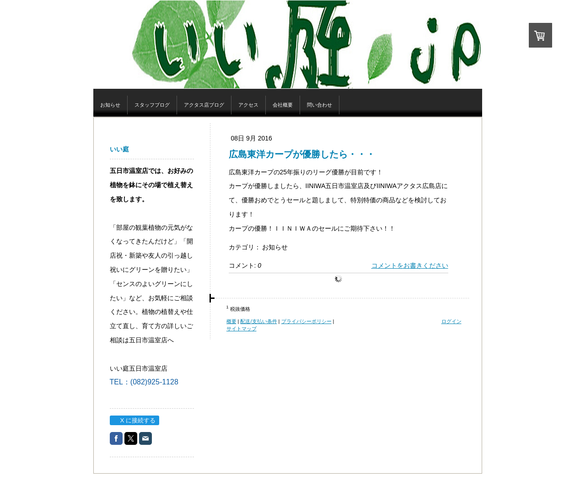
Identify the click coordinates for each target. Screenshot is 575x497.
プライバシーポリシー (306, 321)
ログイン (451, 321)
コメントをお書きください (409, 265)
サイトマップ (241, 328)
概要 (231, 321)
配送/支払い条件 (258, 321)
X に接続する (134, 420)
